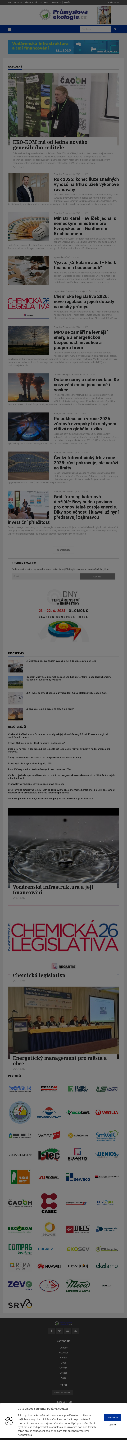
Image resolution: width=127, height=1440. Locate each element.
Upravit (112, 1424)
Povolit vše (112, 1417)
